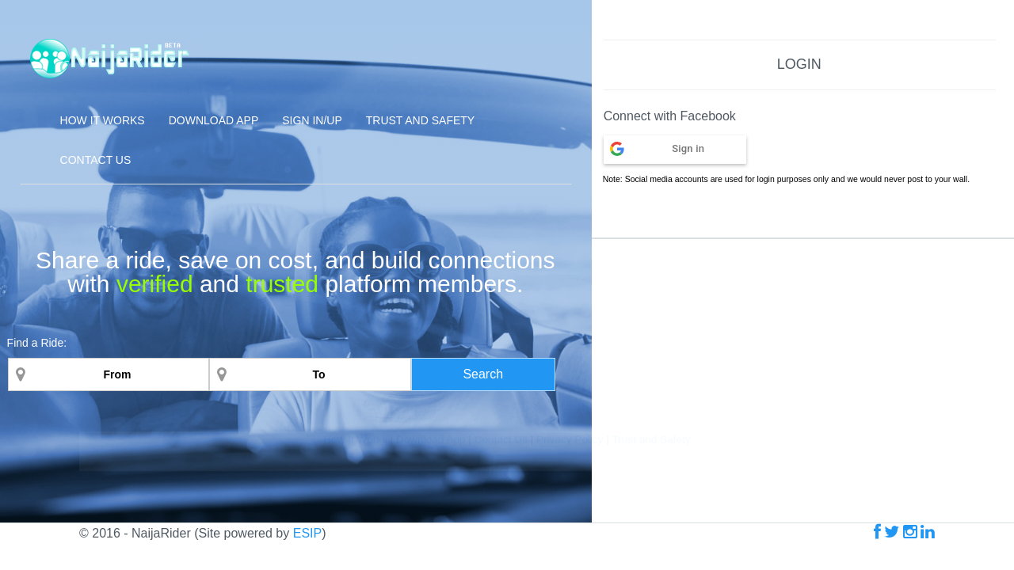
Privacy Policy (570, 552)
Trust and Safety (420, 120)
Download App (214, 120)
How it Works (102, 120)
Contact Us (96, 160)
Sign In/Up (311, 120)
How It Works (356, 552)
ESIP (307, 533)
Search (483, 374)
